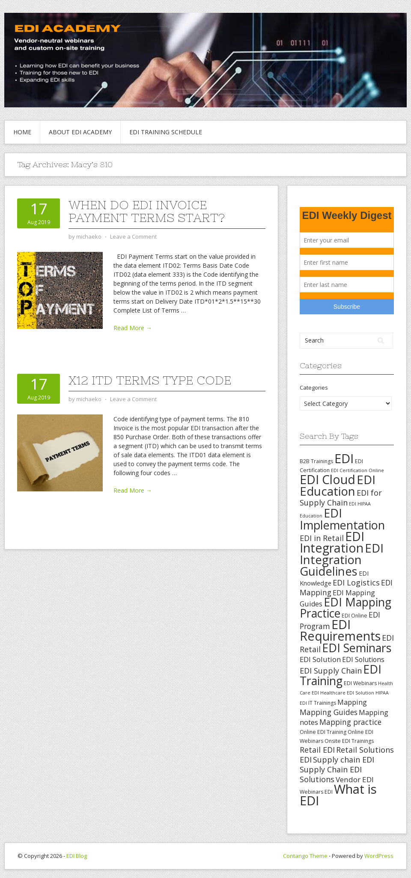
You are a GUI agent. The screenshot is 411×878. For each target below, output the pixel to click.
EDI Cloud (327, 479)
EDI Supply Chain (331, 670)
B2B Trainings (316, 461)
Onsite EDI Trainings (349, 741)
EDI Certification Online (357, 470)
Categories (314, 387)
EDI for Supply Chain (341, 498)
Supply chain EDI (343, 759)
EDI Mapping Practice (345, 607)
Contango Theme (305, 856)
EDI (344, 458)
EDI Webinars (360, 683)
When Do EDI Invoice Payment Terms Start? (146, 211)
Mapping (352, 702)
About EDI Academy (80, 132)
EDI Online (354, 615)
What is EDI (338, 794)
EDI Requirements (340, 630)
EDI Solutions (363, 659)
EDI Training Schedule (165, 132)
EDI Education (337, 485)
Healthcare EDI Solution (347, 693)
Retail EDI (317, 750)
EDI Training (340, 675)
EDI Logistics (356, 582)
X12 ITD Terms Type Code (149, 380)
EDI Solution (320, 659)
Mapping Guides (328, 712)
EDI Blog (76, 856)
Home (22, 132)
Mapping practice (350, 722)
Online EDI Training (323, 732)
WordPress (378, 856)
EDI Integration (332, 542)
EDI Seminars (356, 648)
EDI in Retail (322, 538)
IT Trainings (322, 703)
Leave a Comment (133, 236)
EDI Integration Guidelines (342, 559)
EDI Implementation (342, 519)
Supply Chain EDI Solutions (331, 774)
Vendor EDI (355, 779)
